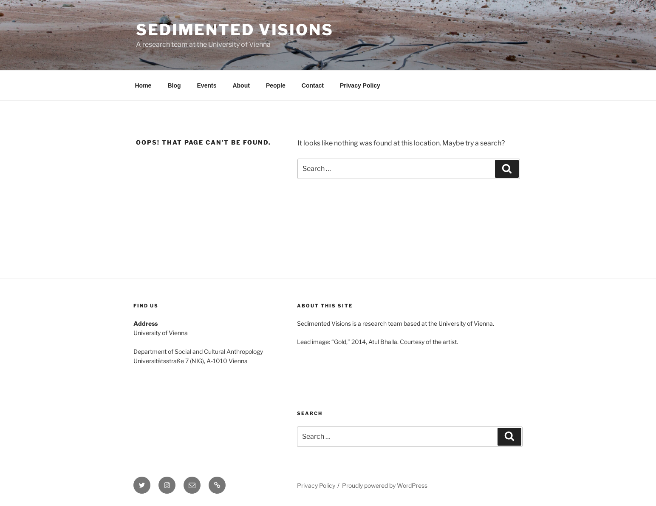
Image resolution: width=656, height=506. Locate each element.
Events (207, 85)
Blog (174, 85)
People (276, 85)
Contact (313, 85)
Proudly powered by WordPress (384, 485)
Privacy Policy (360, 85)
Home (143, 85)
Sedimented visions (235, 29)
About (240, 85)
